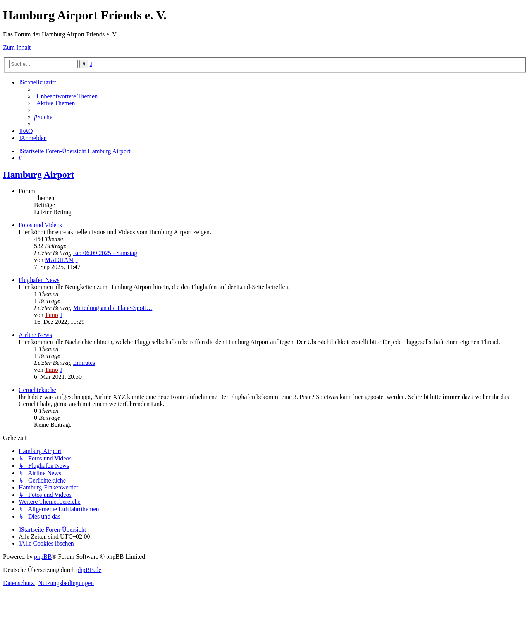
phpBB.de (88, 569)
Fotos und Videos (40, 225)
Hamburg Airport (38, 174)
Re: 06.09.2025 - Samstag (105, 253)
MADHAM (59, 260)
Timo (51, 314)
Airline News (35, 335)
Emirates (84, 362)
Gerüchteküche (37, 390)
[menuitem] (66, 96)
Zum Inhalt (17, 47)
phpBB (43, 556)
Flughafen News (39, 280)
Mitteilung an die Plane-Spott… (112, 308)
